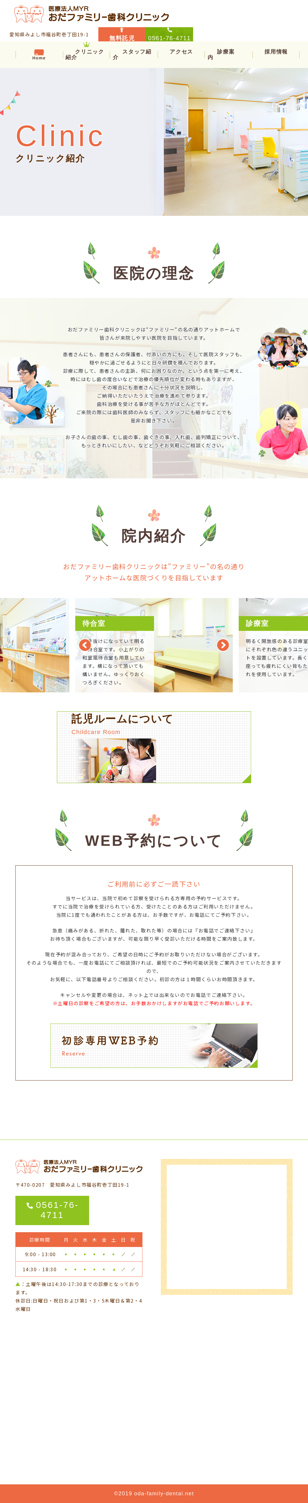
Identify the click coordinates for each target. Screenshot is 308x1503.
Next (223, 645)
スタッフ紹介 (132, 54)
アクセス (181, 51)
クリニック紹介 (84, 54)
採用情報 (276, 51)
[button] (221, 54)
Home (39, 58)
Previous (85, 645)
